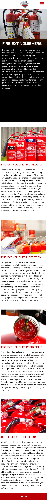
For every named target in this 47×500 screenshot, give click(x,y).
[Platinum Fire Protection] (24, 4)
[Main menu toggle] (42, 3)
